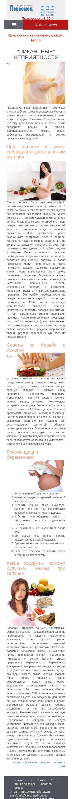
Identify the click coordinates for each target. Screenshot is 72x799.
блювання (31, 762)
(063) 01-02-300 (48, 15)
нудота (45, 762)
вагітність (59, 762)
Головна (17, 787)
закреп (17, 762)
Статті (54, 780)
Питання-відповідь (24, 784)
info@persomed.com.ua (33, 795)
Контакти (46, 784)
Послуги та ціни (22, 780)
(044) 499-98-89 (48, 9)
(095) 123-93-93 (48, 12)
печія (62, 766)
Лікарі (41, 780)
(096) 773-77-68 (48, 7)
